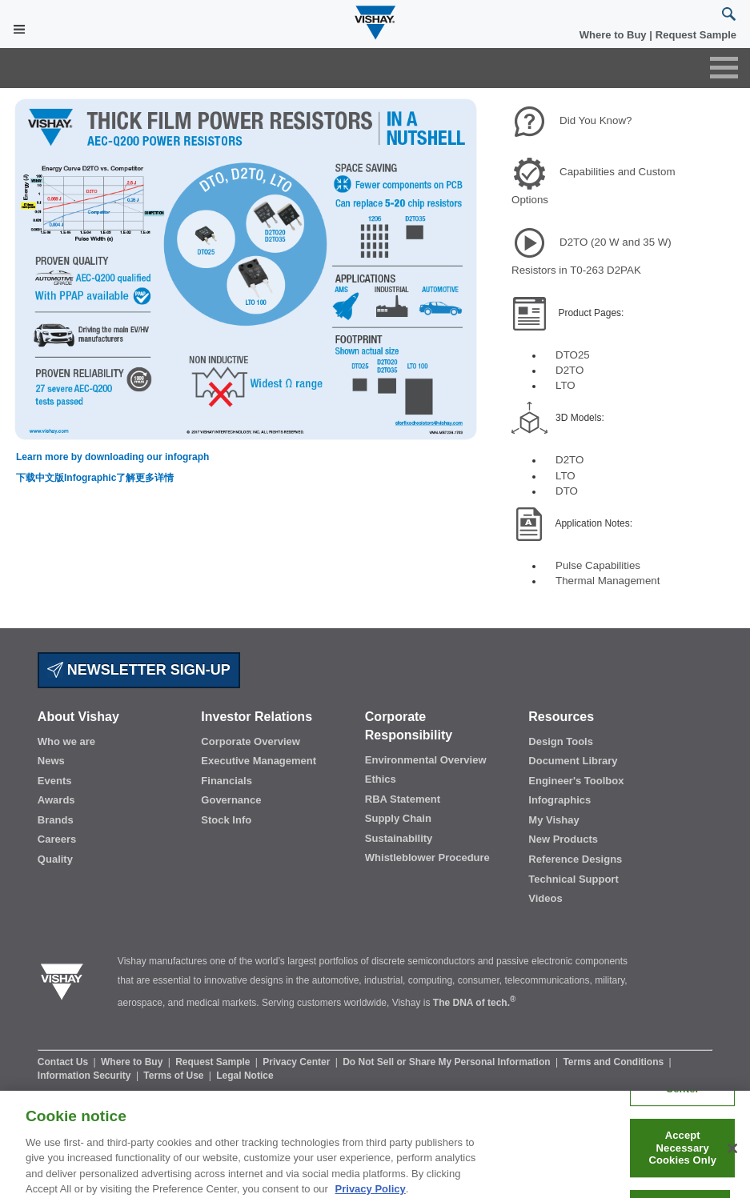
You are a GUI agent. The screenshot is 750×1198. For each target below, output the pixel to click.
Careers (57, 839)
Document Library (572, 761)
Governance (231, 800)
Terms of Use (174, 1075)
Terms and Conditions (614, 1062)
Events (55, 781)
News (51, 761)
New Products (563, 839)
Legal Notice (244, 1075)
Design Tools (560, 741)
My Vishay (553, 820)
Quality (55, 859)
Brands (56, 820)
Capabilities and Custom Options (593, 186)
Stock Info (226, 820)
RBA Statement (402, 799)
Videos (545, 898)
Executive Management (258, 761)
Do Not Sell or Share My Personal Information (448, 1062)
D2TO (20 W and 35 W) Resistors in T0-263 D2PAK (591, 256)
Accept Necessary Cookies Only (682, 1157)
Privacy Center (297, 1062)
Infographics (559, 800)
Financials (226, 781)
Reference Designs (575, 859)
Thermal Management (607, 581)
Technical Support (573, 879)
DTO (566, 491)
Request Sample (214, 1062)
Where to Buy (614, 35)
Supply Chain (398, 818)
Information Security (86, 1075)
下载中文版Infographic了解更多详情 (95, 477)
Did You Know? (595, 120)
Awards (56, 800)
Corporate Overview (250, 741)
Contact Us (64, 1062)
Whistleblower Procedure (427, 857)
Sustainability (399, 838)
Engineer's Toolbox (576, 781)
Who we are (66, 741)
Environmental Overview (426, 760)
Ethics (380, 779)
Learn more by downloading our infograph (112, 457)
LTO (565, 385)
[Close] (732, 1158)
